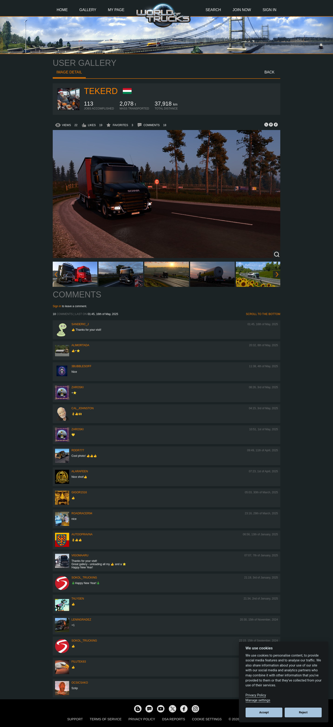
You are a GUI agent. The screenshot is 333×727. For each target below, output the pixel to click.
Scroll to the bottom (263, 314)
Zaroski (77, 387)
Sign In (269, 10)
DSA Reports (173, 719)
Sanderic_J (80, 324)
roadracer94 (81, 513)
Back (269, 72)
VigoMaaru (79, 555)
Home (62, 10)
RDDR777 (77, 450)
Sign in (57, 306)
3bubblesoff (81, 366)
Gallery (87, 10)
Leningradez (81, 619)
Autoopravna (81, 534)
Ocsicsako (79, 682)
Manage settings (258, 700)
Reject (303, 712)
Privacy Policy (142, 719)
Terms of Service (105, 719)
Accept (264, 712)
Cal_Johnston (82, 408)
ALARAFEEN (79, 471)
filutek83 (78, 661)
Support (75, 719)
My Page (116, 10)
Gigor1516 (79, 492)
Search (213, 10)
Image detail (69, 72)
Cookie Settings (207, 719)
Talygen (77, 598)
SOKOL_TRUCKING (84, 577)
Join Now (241, 10)
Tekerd (101, 91)
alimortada (80, 345)
